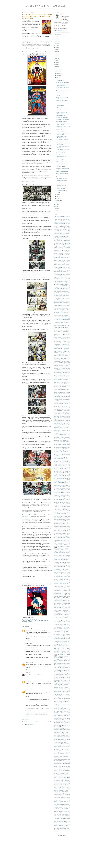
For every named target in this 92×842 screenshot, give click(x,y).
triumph (67, 790)
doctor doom (63, 368)
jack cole (60, 472)
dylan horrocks (62, 378)
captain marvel (65, 298)
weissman (66, 808)
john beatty (68, 493)
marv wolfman (59, 568)
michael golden (57, 586)
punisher (66, 659)
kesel (67, 520)
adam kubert (62, 223)
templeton (60, 756)
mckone (55, 580)
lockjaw (62, 549)
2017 (56, 53)
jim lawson (61, 486)
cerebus (59, 306)
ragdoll (67, 661)
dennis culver (68, 359)
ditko (67, 366)
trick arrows (62, 790)
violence (55, 801)
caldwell (56, 294)
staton (69, 726)
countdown (63, 333)
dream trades (62, 375)
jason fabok (64, 476)
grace (59, 430)
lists (62, 548)
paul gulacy (55, 637)
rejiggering (56, 670)
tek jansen (55, 756)
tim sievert (59, 776)
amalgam (55, 234)
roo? (64, 678)
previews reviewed (64, 654)
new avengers (61, 611)
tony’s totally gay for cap (58, 786)
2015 (56, 56)
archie (57, 243)
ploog (63, 648)
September (58, 73)
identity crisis (65, 464)
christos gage (66, 315)
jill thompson (66, 485)
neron (67, 610)
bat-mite (65, 254)
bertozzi (67, 268)
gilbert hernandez (57, 424)
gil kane (67, 423)
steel (62, 728)
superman (56, 745)
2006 (56, 210)
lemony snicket (65, 539)
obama (59, 621)
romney (63, 677)
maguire (64, 555)
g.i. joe (57, 410)
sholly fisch (56, 708)
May (57, 194)
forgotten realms (65, 402)
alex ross (59, 230)
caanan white (63, 292)
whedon (61, 811)
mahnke (58, 556)
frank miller (56, 404)
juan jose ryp (64, 505)
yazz (67, 825)
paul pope (61, 637)
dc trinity (59, 352)
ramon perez (57, 664)
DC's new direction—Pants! (61, 190)
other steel (66, 628)
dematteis (56, 359)
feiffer (57, 397)
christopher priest (60, 315)
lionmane (59, 548)
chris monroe (56, 313)
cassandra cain (58, 302)
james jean (58, 474)
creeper (59, 335)
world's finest (66, 824)
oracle (67, 625)
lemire (60, 539)
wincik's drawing (56, 815)
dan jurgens (67, 340)
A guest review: (59, 107)
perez (63, 638)
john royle (67, 496)
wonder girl (60, 819)
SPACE (61, 718)
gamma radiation (57, 413)
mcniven (60, 580)
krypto (67, 530)
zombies (68, 829)
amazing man (68, 234)
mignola (61, 587)
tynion (55, 793)
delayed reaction (66, 356)
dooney (68, 372)
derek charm (67, 361)
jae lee (65, 472)
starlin (65, 726)
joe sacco (63, 492)
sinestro (60, 712)
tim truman (64, 776)
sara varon (66, 688)
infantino (60, 468)
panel (64, 632)
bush (54, 292)
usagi (58, 798)
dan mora (57, 341)
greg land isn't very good (65, 437)
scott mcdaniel (65, 695)
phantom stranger (59, 641)
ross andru (68, 678)
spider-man (68, 721)
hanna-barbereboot (67, 447)
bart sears (64, 253)
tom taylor (61, 781)
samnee (67, 687)
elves (68, 383)
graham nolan (64, 430)
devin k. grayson (65, 364)
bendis (59, 267)
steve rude (57, 731)
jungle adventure (57, 509)
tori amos (59, 787)
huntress (61, 462)
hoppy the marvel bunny (58, 458)
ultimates (60, 793)
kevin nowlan (64, 522)
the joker (65, 763)
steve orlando (67, 729)
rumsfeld (67, 681)
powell (68, 651)
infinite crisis (66, 468)
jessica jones (57, 485)
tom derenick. (61, 780)
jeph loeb (60, 482)
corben (65, 330)
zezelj (64, 829)
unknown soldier (56, 797)
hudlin (64, 461)
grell (62, 438)
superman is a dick (64, 745)
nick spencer (66, 614)
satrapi (63, 691)
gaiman (60, 412)
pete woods (68, 638)
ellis (69, 382)
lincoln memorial (60, 546)
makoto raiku (64, 556)
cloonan (60, 319)
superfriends (60, 742)
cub (60, 337)
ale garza (65, 229)
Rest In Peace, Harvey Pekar (61, 154)
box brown (61, 282)
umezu (63, 794)
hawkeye (58, 450)
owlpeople (68, 630)
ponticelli (61, 649)
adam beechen (65, 222)
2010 (56, 66)
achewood (64, 219)
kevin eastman (57, 522)
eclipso (60, 379)
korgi (58, 530)
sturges (67, 735)
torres (68, 787)
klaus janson (60, 529)
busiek (58, 292)
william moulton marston (63, 814)
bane (69, 251)
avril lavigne (61, 247)
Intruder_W (28, 628)
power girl (56, 652)
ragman (55, 663)
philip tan (61, 642)
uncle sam (30, 621)
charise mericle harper (58, 308)
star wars (57, 726)
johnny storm (62, 500)
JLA (69, 488)
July (57, 77)
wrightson (55, 825)
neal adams (66, 608)
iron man (68, 469)
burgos (63, 291)
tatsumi (67, 753)
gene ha (68, 416)
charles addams (65, 308)
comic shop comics (64, 322)
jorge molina (57, 502)
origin (57, 627)
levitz (55, 543)
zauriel (68, 828)
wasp (60, 805)
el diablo (62, 382)
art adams (57, 244)
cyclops (67, 338)
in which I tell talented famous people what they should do (62, 467)
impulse (66, 465)
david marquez (66, 348)
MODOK (55, 593)
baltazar (64, 251)
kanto (67, 513)
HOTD (67, 458)
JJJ (66, 488)
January (58, 202)
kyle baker (62, 531)
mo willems (65, 591)
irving (57, 471)
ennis (60, 386)
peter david (62, 639)
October (58, 71)
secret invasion (60, 699)
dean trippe (66, 354)
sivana (69, 712)
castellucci (64, 302)
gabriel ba (65, 410)
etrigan (68, 389)
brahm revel (58, 284)
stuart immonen (61, 735)
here (33, 617)
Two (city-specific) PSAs (61, 152)
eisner (58, 382)
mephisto (61, 583)
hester (66, 452)
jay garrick (65, 478)
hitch (56, 455)
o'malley (55, 621)
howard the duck (58, 461)
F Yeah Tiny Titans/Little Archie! (62, 82)
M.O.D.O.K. (56, 555)
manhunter (68, 562)
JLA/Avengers (58, 489)
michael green (63, 586)
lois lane (66, 549)
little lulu (66, 548)
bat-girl (61, 254)
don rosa (58, 371)
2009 (56, 204)
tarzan (63, 753)
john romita (62, 496)
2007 (56, 208)
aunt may (67, 246)
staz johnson (58, 728)
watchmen (66, 805)
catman (67, 304)
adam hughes (56, 223)
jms (54, 491)
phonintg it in (66, 644)
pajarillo (62, 631)
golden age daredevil (62, 426)
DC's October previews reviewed (62, 119)
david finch (59, 348)
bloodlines (66, 277)
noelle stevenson (60, 618)
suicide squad (56, 736)
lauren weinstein (61, 536)
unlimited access (63, 797)
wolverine (57, 818)
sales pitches (61, 685)
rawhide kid (68, 664)
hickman (59, 454)
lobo (58, 549)
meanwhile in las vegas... (60, 582)
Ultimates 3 (24, 136)
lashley (56, 536)
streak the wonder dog (60, 732)
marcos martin (61, 563)
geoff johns (65, 417)
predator (55, 654)
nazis (62, 608)
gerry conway (62, 420)
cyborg (63, 338)
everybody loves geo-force (59, 392)
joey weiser (63, 493)
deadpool (61, 354)
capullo (55, 299)
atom (63, 246)
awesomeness (67, 247)
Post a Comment (25, 719)
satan (67, 690)
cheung (66, 309)
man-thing (60, 560)
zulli (56, 831)
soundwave (57, 718)
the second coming (57, 769)
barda (56, 253)
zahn (61, 828)
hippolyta (68, 454)
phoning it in (57, 644)
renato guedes (57, 671)
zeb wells (60, 829)
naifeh (58, 607)
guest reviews (66, 440)
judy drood (64, 506)
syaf (62, 749)
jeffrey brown (61, 481)
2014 (56, 58)
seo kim (59, 704)
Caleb (63, 14)
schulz (55, 694)
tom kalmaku (67, 780)
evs (60, 395)
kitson (67, 527)
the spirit (62, 769)
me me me (66, 580)
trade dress (66, 788)
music (68, 603)
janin (61, 475)
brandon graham (64, 284)
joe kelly (65, 491)
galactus (64, 412)
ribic (61, 673)
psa (62, 657)
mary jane (64, 572)
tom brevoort (56, 780)
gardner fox (64, 413)
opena (64, 625)
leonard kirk (60, 540)
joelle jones (57, 493)
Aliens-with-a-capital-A (59, 232)
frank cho (66, 403)
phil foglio (65, 641)
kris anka (62, 530)
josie (65, 503)
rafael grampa (63, 661)
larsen (69, 534)
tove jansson (56, 788)
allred (62, 233)
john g (67, 495)
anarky (55, 237)
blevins (67, 275)
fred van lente (56, 406)
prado (67, 652)
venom (55, 800)
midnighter (56, 587)
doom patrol (59, 372)
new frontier (67, 611)
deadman (57, 354)
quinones (60, 660)
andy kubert (61, 239)
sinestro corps (64, 712)
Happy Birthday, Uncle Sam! (61, 178)
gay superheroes (56, 416)
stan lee (68, 725)
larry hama (64, 534)
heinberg (57, 451)
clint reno (55, 319)
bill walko (64, 270)
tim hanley (65, 774)
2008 (56, 206)
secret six (56, 701)
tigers (59, 774)
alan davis (64, 226)
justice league (65, 509)
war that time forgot (61, 804)
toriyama (64, 787)
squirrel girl (56, 725)
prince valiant (66, 656)
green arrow (59, 433)
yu (55, 828)
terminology (56, 757)
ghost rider (68, 420)
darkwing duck (64, 344)
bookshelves (60, 281)
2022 (56, 43)
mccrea (57, 579)
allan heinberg (57, 233)
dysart (67, 378)
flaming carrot (60, 400)
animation (64, 240)
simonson (55, 712)
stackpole (64, 725)
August (57, 75)
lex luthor (59, 543)
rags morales (60, 663)
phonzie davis (56, 645)
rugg (63, 681)
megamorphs (56, 583)
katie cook (63, 516)
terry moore (66, 757)
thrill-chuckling (62, 773)
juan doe (59, 505)
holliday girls (57, 457)
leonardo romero (66, 540)
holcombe (68, 455)
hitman (60, 455)
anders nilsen (60, 237)
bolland (55, 281)
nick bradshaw (65, 613)
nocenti (55, 618)
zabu (59, 828)
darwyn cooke (65, 345)
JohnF (27, 672)
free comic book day (64, 407)
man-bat (55, 560)
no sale (61, 617)
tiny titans (60, 777)
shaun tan (68, 705)
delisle (65, 358)
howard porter (67, 460)
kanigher (63, 513)
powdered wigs (63, 651)
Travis (27, 679)
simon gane (66, 711)
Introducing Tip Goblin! (60, 115)
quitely (65, 660)
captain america (60, 296)
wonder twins (56, 821)
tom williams (56, 783)
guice (60, 441)
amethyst (67, 236)
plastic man (56, 648)
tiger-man (55, 774)
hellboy (61, 451)
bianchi (55, 270)
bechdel (67, 264)
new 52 (55, 611)
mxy (64, 604)
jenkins (55, 482)
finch (66, 397)
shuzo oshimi (60, 709)
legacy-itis (59, 537)
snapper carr (66, 715)
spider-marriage (65, 722)
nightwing (66, 615)
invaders (60, 469)
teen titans (66, 754)
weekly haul (57, 808)
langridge (68, 533)
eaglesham (55, 379)
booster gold (56, 282)
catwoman (56, 305)
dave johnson (60, 347)
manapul (64, 560)
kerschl (64, 520)
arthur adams (62, 244)
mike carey (66, 587)
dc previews (67, 349)
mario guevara (67, 563)
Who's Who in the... (60, 812)
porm (58, 651)
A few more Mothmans (60, 159)
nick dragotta (56, 614)
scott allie (65, 694)
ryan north (61, 684)
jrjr (67, 503)
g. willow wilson (67, 409)
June (57, 192)
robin (62, 675)
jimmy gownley (56, 488)
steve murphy (56, 729)
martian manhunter (61, 566)
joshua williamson (60, 503)
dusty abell (59, 376)
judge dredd (57, 506)
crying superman (65, 335)
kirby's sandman (67, 526)
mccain (68, 577)
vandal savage (63, 798)
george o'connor (56, 419)
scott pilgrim (61, 697)
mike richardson (56, 589)
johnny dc (62, 499)
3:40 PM (27, 676)
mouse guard (67, 600)
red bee (59, 667)
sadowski (66, 684)
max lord (58, 577)
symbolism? (66, 749)
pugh (58, 659)
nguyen (60, 613)
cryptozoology (56, 337)
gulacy (55, 443)
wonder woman (63, 821)
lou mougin (67, 551)
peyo (55, 641)
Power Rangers (62, 652)
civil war (57, 318)
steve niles (62, 729)
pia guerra (62, 645)
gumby (59, 443)
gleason (66, 424)
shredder (55, 709)
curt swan (59, 338)
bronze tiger (56, 288)
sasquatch (63, 690)
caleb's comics (62, 294)
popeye (55, 651)
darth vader (59, 345)
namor (61, 607)
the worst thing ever (60, 770)
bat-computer (57, 254)
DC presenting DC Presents (61, 121)
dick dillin (66, 365)
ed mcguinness (65, 379)
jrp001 (27, 690)
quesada (55, 660)
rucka (59, 681)
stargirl (62, 726)
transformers (56, 790)
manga (62, 562)
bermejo (56, 268)
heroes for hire (60, 452)
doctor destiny (56, 368)
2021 (56, 45)
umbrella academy (58, 794)
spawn (65, 718)
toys (60, 788)
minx (65, 590)
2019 (56, 49)
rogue (59, 677)
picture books (61, 647)
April (57, 196)
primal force (60, 656)
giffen (62, 423)
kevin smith (59, 523)
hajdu (63, 445)
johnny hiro (68, 499)
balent (60, 251)
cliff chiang (66, 318)
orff (54, 627)
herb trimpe (66, 451)
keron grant (59, 520)
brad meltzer (67, 282)
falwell (62, 396)
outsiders (63, 630)
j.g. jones (65, 471)
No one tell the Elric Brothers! (62, 117)
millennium (56, 590)
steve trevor (63, 731)
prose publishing (57, 657)
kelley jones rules (63, 517)
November (58, 69)
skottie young (66, 714)
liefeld (58, 544)
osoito (55, 628)
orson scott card (66, 627)
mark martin (57, 565)
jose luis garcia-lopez (64, 502)
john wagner (56, 499)
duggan (55, 376)
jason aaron (57, 476)
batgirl (61, 256)
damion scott (56, 340)
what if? (56, 811)
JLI (62, 489)
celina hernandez (66, 305)
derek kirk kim (56, 362)
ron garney (68, 677)
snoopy (55, 716)
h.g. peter (68, 444)
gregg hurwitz (57, 438)
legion (64, 537)
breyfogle (66, 285)
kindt (67, 523)
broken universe (65, 287)
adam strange (68, 223)
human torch (56, 462)
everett (67, 390)
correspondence (65, 331)
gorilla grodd (66, 427)
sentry (55, 704)
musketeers (57, 604)
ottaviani (55, 630)
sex (65, 704)
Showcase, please (59, 176)
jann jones (64, 475)
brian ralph (55, 287)
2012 (56, 62)
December (58, 67)
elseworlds (63, 383)
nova (65, 620)
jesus (61, 485)
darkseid (58, 344)
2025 (56, 38)
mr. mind (59, 601)
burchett (55, 291)
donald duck (63, 371)
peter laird (66, 639)
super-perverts (62, 739)
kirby (62, 526)
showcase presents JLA (64, 708)
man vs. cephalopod (61, 559)
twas (63, 791)
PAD (58, 631)
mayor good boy (63, 577)
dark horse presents (63, 342)
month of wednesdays (64, 594)
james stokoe (56, 475)
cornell (58, 331)
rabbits (58, 661)
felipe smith (62, 397)
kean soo (56, 517)
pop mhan (66, 649)
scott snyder (67, 697)
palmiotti (34, 620)
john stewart (61, 498)
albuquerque (56, 229)
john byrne (57, 495)
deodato (62, 361)
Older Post (50, 721)
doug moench (62, 373)
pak (64, 631)
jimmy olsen (62, 488)
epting (64, 386)
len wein (55, 540)
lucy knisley (56, 552)
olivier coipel (63, 624)
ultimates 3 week (67, 793)
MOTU (56, 600)
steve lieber (66, 728)
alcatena (61, 229)
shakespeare (55, 705)
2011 (56, 64)
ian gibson (66, 462)
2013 (56, 60)
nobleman (66, 617)
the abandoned (66, 760)
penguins (59, 638)
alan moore (60, 227)
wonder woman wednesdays (59, 822)
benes (64, 267)
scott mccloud (59, 695)
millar (66, 589)
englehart (55, 386)
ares (60, 243)
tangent (55, 753)
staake (60, 725)
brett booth (61, 285)
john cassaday (63, 495)
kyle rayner (68, 531)
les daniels (56, 541)
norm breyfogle (66, 618)
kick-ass (64, 523)
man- (68, 559)
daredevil (66, 341)
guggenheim (56, 441)
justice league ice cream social (61, 510)
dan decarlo (62, 340)
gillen (63, 424)
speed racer (66, 719)
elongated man (57, 383)
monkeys (64, 593)
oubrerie (60, 630)
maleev (68, 556)
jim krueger (55, 486)
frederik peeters (56, 407)
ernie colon (60, 389)
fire (60, 399)
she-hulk (56, 707)
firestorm (64, 399)
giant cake (64, 421)
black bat (58, 274)
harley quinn (62, 448)
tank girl (59, 753)
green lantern (56, 437)
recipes (62, 666)
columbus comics (57, 322)
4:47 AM (28, 640)
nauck (59, 608)
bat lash (68, 253)
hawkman (68, 450)
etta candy (57, 390)
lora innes (62, 551)
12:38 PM (28, 686)
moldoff (59, 593)
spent (58, 721)
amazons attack (61, 236)
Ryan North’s (41, 514)
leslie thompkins (61, 541)
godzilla (55, 426)
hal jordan (68, 445)
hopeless (67, 457)
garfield (68, 413)
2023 (56, 41)
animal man (58, 240)
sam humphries (61, 687)
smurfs (59, 715)
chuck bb (61, 316)
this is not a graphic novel (65, 771)
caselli (63, 301)
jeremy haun (66, 482)
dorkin (56, 373)
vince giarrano (66, 800)
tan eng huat (66, 752)
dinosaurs (63, 366)
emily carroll (56, 385)
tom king (55, 781)
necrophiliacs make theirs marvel (59, 610)
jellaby (67, 481)
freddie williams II (64, 406)
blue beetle (56, 278)
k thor (65, 512)
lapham (56, 534)
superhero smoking (57, 743)
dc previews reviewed (60, 351)
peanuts (66, 637)
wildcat (55, 814)
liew (61, 544)
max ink (65, 576)
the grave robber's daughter (58, 763)
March (57, 198)
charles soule (56, 309)
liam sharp (64, 543)
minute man (61, 590)
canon (55, 296)
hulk (67, 461)
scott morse (55, 697)
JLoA (66, 489)
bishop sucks (66, 271)
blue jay (65, 278)
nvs (68, 620)
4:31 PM (27, 716)
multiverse (59, 603)
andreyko (55, 239)
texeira (55, 759)
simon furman (59, 711)
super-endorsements (64, 736)
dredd (68, 375)
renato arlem (40, 620)
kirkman (56, 527)
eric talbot (57, 388)
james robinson (65, 474)
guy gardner (59, 444)
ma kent (60, 555)
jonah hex (68, 500)
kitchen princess (62, 527)
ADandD (63, 225)
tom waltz (66, 781)
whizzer (65, 811)
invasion (64, 469)
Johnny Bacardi (28, 662)
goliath (61, 427)
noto (62, 620)
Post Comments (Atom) (31, 724)
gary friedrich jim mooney (64, 414)
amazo (56, 236)
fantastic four (67, 396)
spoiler (64, 723)
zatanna (64, 828)
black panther (61, 275)
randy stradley (62, 664)
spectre (60, 719)
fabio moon (65, 395)
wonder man (66, 819)
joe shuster (68, 492)
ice (57, 464)
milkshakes (62, 589)
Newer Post (24, 721)
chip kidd (62, 311)
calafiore (68, 292)
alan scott (66, 227)
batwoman (68, 263)
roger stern (55, 677)
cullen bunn (65, 337)
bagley (65, 250)
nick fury (60, 614)
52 (54, 216)
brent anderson (56, 285)
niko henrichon (56, 617)
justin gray (28, 620)
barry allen (60, 253)
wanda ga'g (66, 801)
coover (61, 330)
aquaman (68, 241)
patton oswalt (61, 635)
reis (67, 668)
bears (56, 264)
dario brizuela (56, 342)
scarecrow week (59, 692)
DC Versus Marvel (66, 352)
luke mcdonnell (66, 552)
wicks (67, 812)
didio (55, 366)
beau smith (63, 264)
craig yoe (60, 334)
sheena (61, 707)
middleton (68, 586)
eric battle (68, 386)
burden (59, 291)
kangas (59, 513)
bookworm (66, 281)
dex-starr (55, 365)
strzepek (55, 735)
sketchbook (58, 714)
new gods (55, 613)
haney (57, 447)
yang (64, 825)
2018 (56, 51)
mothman (63, 599)
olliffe (67, 624)
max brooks (61, 576)
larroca (60, 534)
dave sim (65, 347)
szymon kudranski (57, 750)
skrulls (55, 715)
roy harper (64, 680)
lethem (67, 541)
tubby (59, 791)
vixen (61, 801)
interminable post (30, 21)
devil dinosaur (57, 364)
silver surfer (66, 709)
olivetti (58, 624)
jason (69, 475)
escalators (64, 389)
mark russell (64, 565)
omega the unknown (57, 625)
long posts (56, 551)
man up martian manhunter (60, 558)
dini (58, 366)
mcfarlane (61, 579)
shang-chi (63, 705)
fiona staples (57, 399)
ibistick (55, 464)
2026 (56, 36)
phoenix (67, 642)
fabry (69, 395)
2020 (56, 47)
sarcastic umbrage (57, 690)
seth (62, 704)
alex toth (65, 230)
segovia (55, 702)
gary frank (57, 414)
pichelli (67, 645)
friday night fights (57, 409)
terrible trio (61, 757)
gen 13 (65, 416)
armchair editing (66, 243)
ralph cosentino (67, 663)
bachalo (59, 250)
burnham (66, 291)
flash (69, 400)
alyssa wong (66, 233)
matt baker (59, 573)
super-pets (68, 739)
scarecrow (68, 691)
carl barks (64, 299)
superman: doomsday (57, 746)
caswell (68, 302)
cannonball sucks (66, 295)
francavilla (61, 403)
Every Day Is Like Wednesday (46, 6)
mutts (61, 604)
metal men (66, 583)
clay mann (61, 318)
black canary (63, 274)
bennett (68, 267)
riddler (63, 674)
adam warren (57, 225)
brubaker (61, 288)
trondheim (55, 791)
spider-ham (62, 721)
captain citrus (57, 298)
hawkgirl (63, 450)
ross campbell (57, 680)
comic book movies (58, 323)
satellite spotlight (57, 691)
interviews (55, 469)
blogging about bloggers (58, 277)
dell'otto (68, 358)
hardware (56, 448)
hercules (55, 452)
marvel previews (58, 570)
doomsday (64, 372)
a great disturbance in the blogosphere (63, 216)
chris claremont (62, 312)
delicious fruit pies (59, 358)
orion (61, 627)
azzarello (60, 248)
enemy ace (66, 385)
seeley (67, 701)
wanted (55, 802)
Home (37, 721)
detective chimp (67, 362)
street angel (66, 733)
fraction (55, 403)
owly (55, 631)
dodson (66, 369)
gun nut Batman (64, 443)
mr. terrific (65, 601)
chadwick (62, 306)
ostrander (60, 628)
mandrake (57, 562)
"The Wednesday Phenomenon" (62, 171)
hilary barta (64, 454)
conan (67, 327)
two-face (66, 791)
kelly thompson (62, 519)
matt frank (63, 573)
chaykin (61, 309)
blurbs (69, 278)
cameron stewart (59, 295)
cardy (59, 299)
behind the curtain (62, 265)
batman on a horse (62, 260)
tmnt (65, 777)
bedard (55, 265)
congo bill (56, 328)
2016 (56, 54)
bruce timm (66, 288)
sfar (68, 704)
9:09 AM (28, 669)
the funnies (66, 762)
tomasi (60, 783)
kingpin (58, 526)
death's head (61, 355)
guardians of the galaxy (58, 440)
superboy (63, 740)
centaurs (55, 306)
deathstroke (66, 355)
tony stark (66, 784)
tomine (65, 783)
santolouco (62, 688)
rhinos (58, 673)
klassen (55, 529)
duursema (63, 376)
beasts (59, 264)
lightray (65, 544)
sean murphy (64, 698)
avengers (55, 247)
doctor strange (60, 369)
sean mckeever (58, 698)
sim (54, 711)
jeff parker (65, 479)
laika (64, 533)
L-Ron (57, 533)
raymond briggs (57, 666)
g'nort (61, 410)
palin (67, 631)
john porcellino (56, 496)
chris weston (62, 313)
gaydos (62, 416)
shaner (60, 705)
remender (61, 670)
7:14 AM (28, 659)
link (64, 546)
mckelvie (66, 579)
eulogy (62, 390)
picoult (55, 647)
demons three (62, 359)
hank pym (61, 447)
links (68, 546)
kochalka (66, 529)
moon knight (65, 597)
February (58, 200)
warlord (55, 805)
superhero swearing (65, 743)
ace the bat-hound (58, 219)
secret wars (62, 701)
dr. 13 (57, 375)
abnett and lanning (63, 217)
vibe (61, 800)
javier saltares (59, 478)
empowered (61, 385)
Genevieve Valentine (58, 417)
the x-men (68, 770)
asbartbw (59, 246)
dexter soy (61, 365)
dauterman (55, 347)
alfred (69, 230)
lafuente (60, 533)
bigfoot (59, 270)
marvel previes (65, 569)
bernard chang (62, 268)
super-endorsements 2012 (58, 738)
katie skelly (68, 516)
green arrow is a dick (62, 434)
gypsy (64, 444)
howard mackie (60, 460)
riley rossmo (68, 674)
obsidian (64, 621)
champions (67, 306)
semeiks (63, 702)
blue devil (60, 278)
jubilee (69, 505)
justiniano (61, 512)
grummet (66, 438)
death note (55, 355)
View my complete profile (60, 30)
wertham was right (66, 810)
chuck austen (56, 316)
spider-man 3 (58, 722)
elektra (66, 382)
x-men (60, 825)
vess (58, 800)
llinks (55, 549)
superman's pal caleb (65, 746)
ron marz (60, 678)
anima (65, 239)
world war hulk (60, 824)
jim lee (66, 486)
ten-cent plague (65, 756)
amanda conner (61, 234)
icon (60, 464)
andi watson (66, 237)
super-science (58, 740)
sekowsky (59, 702)
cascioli (59, 301)
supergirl (65, 742)
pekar (55, 638)
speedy (55, 721)
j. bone (60, 471)
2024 (56, 39)
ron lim (57, 678)
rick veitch (59, 674)
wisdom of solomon (57, 817)
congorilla (61, 328)
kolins (55, 530)
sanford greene (56, 688)
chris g (67, 312)
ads (59, 226)
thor (56, 773)
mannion (56, 563)
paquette (58, 634)
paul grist (67, 635)
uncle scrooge (65, 795)
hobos (64, 455)
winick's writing (64, 815)
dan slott (61, 341)
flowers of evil (58, 402)
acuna (61, 222)
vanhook (67, 798)
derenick (61, 362)
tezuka (59, 759)
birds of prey (60, 271)
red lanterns (65, 667)
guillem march (65, 441)
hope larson (62, 457)
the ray (60, 766)
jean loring (59, 479)
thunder (67, 773)
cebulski (61, 305)
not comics (56, 620)
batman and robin (64, 257)
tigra (62, 774)
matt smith (68, 573)
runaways (55, 683)
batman (55, 257)
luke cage (61, 552)
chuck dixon (67, 316)
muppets (64, 603)
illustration (60, 465)
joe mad (59, 492)
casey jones (68, 301)
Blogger (64, 835)
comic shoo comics (61, 325)
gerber (57, 420)
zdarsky (56, 829)
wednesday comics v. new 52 (60, 807)
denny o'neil (57, 361)
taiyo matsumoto (64, 750)
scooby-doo (60, 694)
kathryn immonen (57, 516)
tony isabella (61, 784)
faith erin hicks (57, 396)
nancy (66, 607)
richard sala (65, 673)
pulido (62, 659)
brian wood (60, 287)
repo (62, 671)
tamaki (61, 752)
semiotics (67, 702)
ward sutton (67, 804)
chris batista (56, 312)
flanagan (65, 400)
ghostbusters (58, 421)
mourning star (61, 600)
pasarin (64, 634)
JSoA (55, 505)
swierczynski (57, 749)
